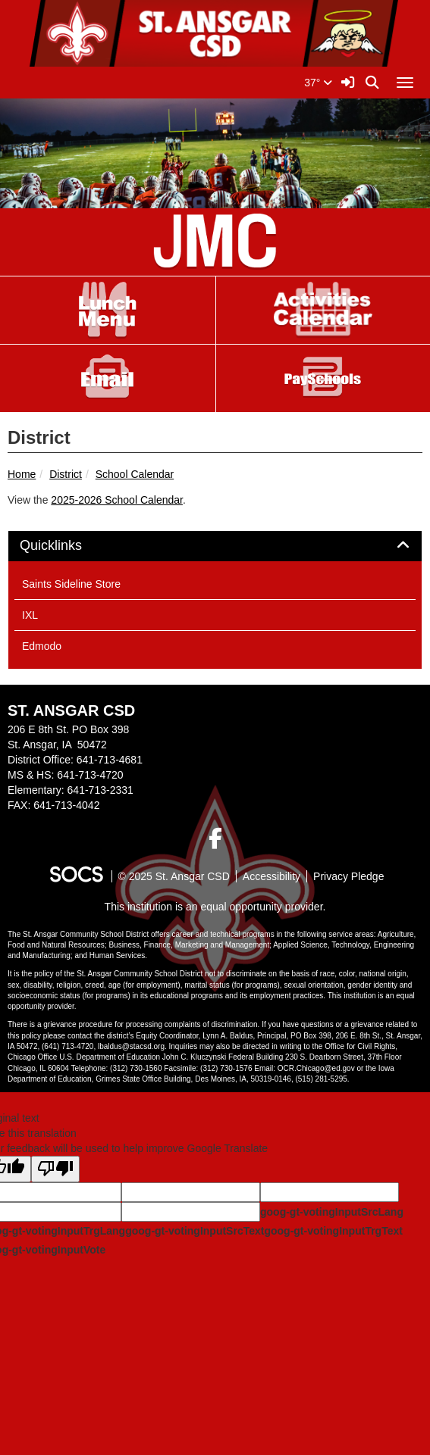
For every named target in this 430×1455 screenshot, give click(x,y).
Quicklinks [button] (68, 546)
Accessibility (271, 876)
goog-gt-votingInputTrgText (333, 1231)
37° (318, 82)
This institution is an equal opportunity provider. (215, 907)
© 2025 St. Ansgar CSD (174, 876)
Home (22, 474)
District (65, 474)
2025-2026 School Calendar (117, 500)
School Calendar (135, 474)
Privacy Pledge (348, 876)
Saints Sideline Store (71, 584)
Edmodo (41, 646)
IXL (30, 615)
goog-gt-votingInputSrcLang (331, 1212)
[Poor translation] (55, 1169)
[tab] (215, 546)
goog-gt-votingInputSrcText (194, 1231)
